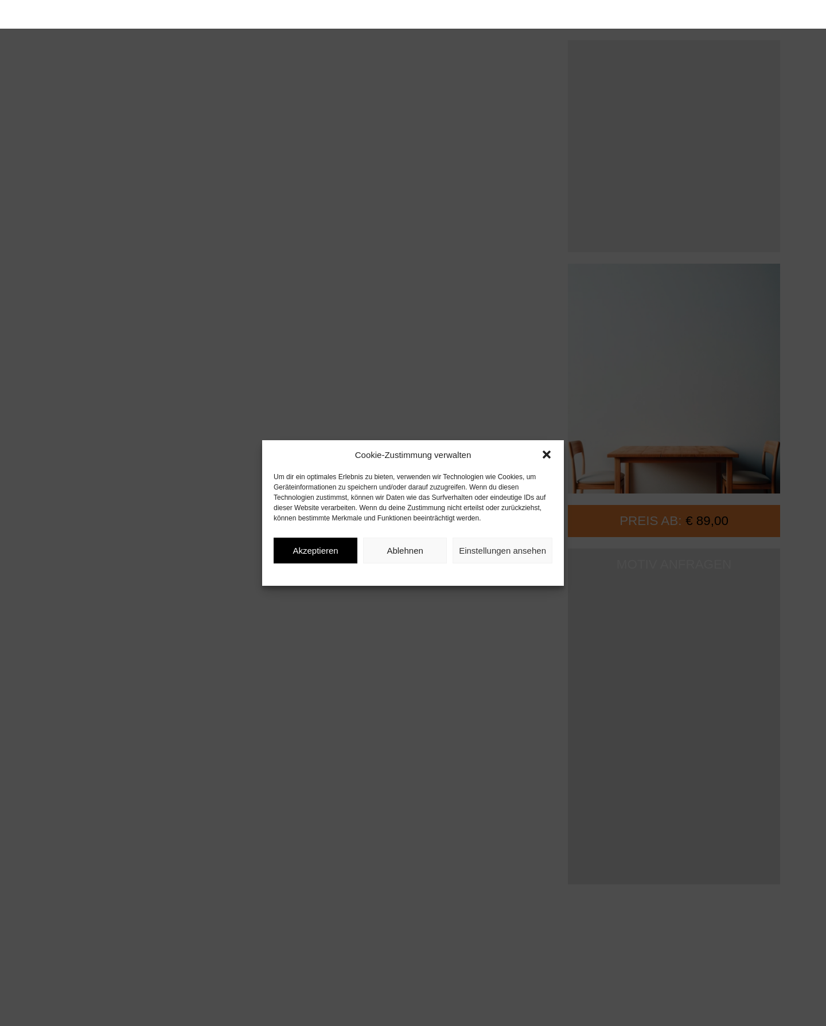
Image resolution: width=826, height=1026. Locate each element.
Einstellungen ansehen (502, 550)
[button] (546, 454)
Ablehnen (405, 550)
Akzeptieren (315, 550)
